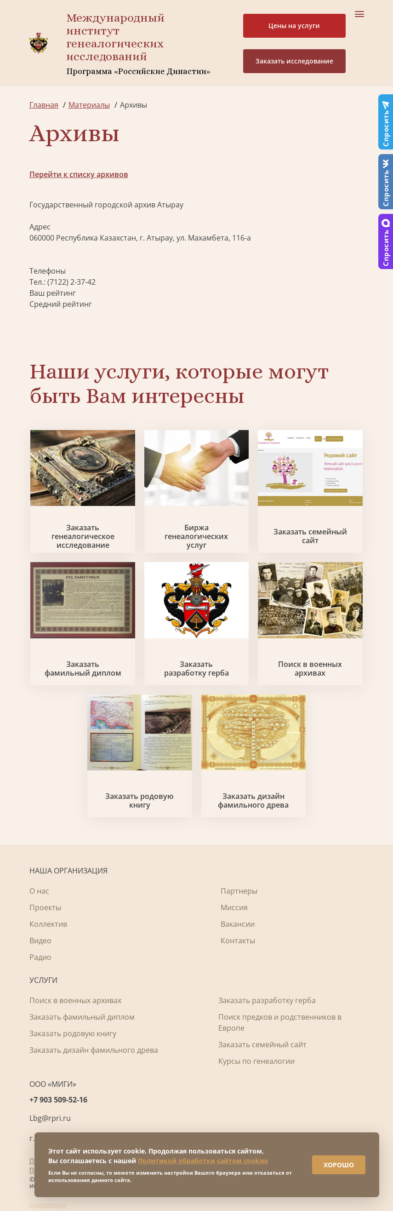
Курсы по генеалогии (256, 1061)
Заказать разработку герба (196, 668)
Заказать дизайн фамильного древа (253, 800)
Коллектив (48, 924)
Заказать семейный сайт (310, 536)
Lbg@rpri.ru (50, 1118)
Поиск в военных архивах (310, 668)
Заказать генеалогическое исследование (82, 536)
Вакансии (238, 924)
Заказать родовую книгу (139, 800)
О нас (39, 891)
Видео (40, 941)
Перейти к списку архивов (78, 174)
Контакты (238, 941)
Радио (40, 957)
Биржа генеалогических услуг (196, 536)
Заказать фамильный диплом (83, 668)
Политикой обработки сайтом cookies (203, 1160)
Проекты (45, 907)
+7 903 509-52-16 (58, 1099)
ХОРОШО (339, 1164)
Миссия (234, 907)
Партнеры (239, 891)
